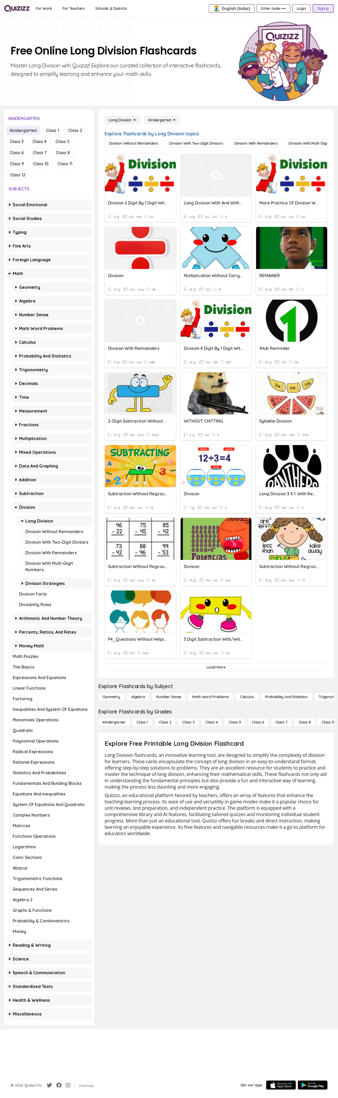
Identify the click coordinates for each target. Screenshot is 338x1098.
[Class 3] (188, 722)
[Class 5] (234, 722)
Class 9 (17, 163)
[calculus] (247, 697)
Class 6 (17, 152)
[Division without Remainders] (134, 143)
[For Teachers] (73, 8)
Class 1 (52, 130)
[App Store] (281, 1085)
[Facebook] (59, 1085)
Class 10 (41, 163)
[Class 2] (165, 722)
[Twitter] (49, 1085)
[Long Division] (122, 120)
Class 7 (40, 152)
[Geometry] (111, 697)
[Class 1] (142, 722)
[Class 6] (258, 722)
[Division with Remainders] (256, 143)
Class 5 (62, 141)
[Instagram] (68, 1085)
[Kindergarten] (162, 120)
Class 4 (39, 141)
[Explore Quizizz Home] (17, 8)
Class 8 (63, 152)
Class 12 (17, 174)
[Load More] (216, 667)
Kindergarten (23, 130)
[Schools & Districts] (111, 8)
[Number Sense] (169, 697)
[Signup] (323, 8)
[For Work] (44, 8)
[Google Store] (312, 1085)
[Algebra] (138, 697)
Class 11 (65, 163)
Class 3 (17, 141)
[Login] (301, 8)
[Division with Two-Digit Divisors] (196, 143)
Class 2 (75, 130)
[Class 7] (281, 722)
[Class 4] (211, 722)
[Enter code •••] (273, 8)
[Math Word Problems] (210, 697)
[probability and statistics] (286, 697)
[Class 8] (304, 722)
